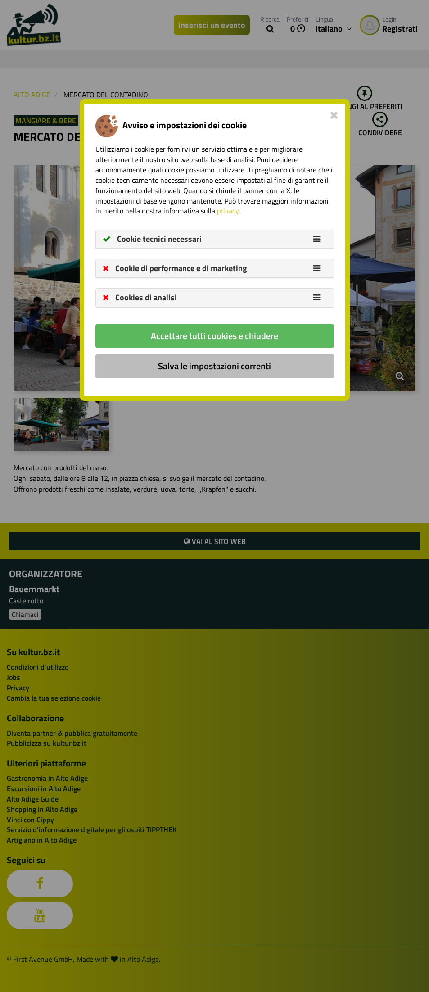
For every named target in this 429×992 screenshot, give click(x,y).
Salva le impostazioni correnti (214, 366)
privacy (228, 210)
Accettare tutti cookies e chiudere (214, 336)
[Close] (334, 114)
